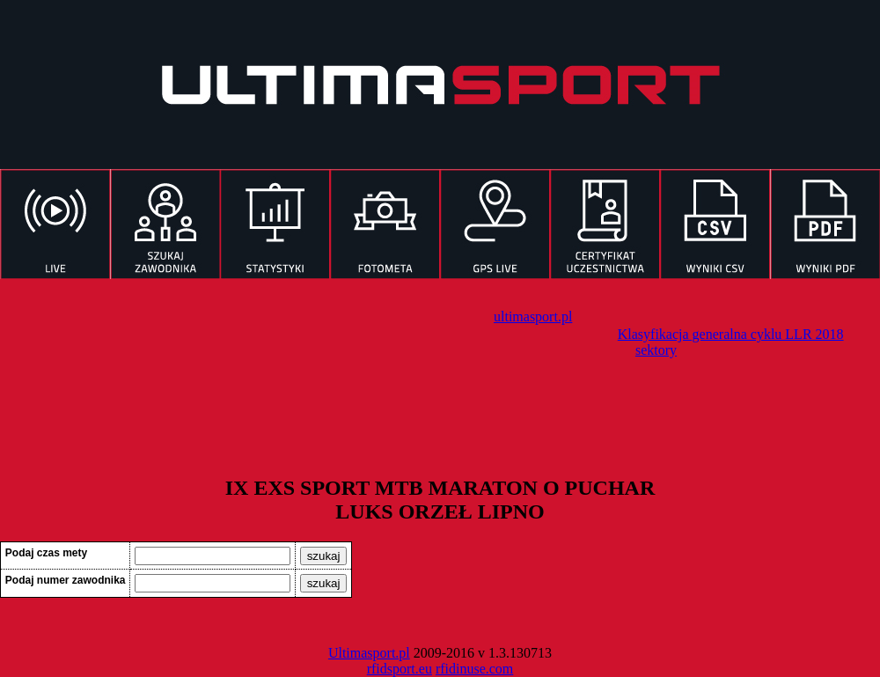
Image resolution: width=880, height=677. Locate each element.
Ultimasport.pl (369, 652)
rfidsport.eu (399, 668)
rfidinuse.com (474, 668)
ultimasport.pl (533, 316)
